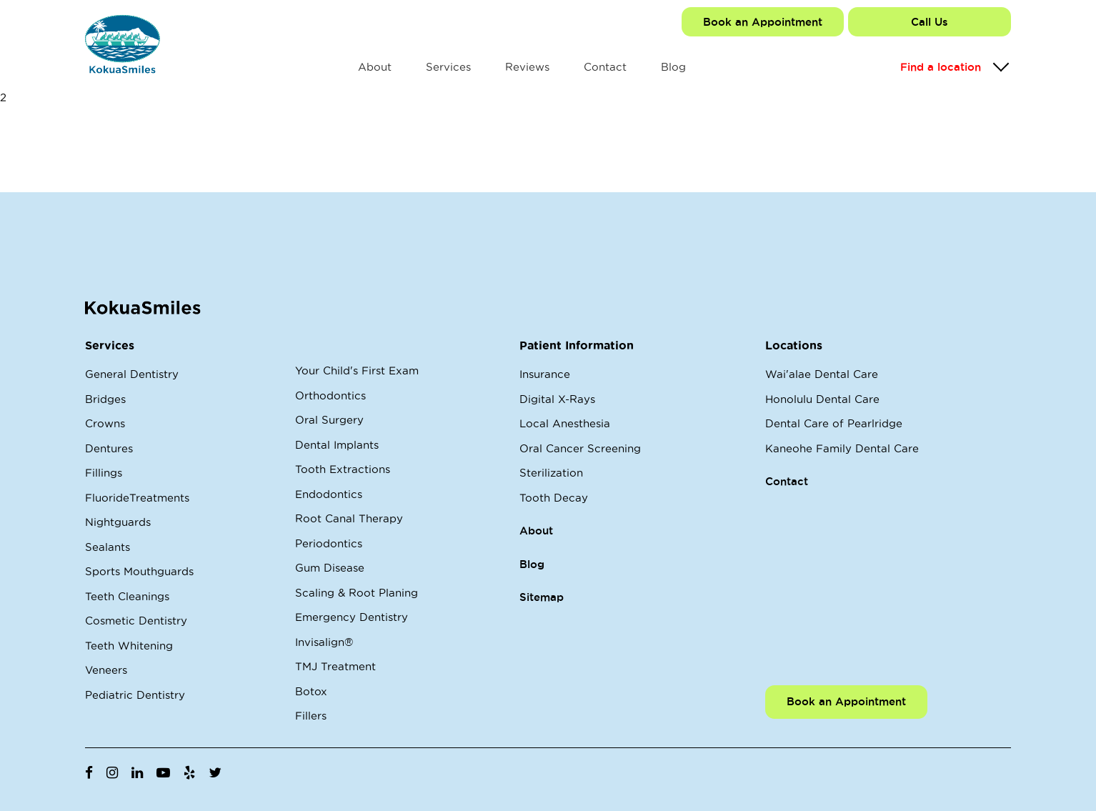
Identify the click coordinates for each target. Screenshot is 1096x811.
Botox (311, 691)
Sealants (107, 547)
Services (448, 67)
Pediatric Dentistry (135, 695)
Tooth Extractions (342, 469)
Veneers (106, 670)
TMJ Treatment (335, 666)
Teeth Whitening (129, 646)
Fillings (103, 473)
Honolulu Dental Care (822, 399)
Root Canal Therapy (349, 518)
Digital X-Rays (557, 399)
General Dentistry (132, 374)
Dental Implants (337, 445)
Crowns (105, 423)
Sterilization (551, 473)
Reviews (527, 67)
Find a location (940, 67)
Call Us (929, 22)
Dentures (109, 448)
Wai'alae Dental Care (821, 374)
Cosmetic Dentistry (136, 621)
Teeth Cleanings (127, 596)
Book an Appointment (762, 22)
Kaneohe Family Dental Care (842, 448)
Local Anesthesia (564, 423)
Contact (605, 67)
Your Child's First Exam (357, 370)
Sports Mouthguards (139, 571)
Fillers (311, 716)
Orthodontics (330, 395)
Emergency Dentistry (351, 617)
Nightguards (118, 522)
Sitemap (541, 597)
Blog (673, 67)
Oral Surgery (329, 420)
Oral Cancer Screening (580, 448)
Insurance (544, 374)
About (375, 67)
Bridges (105, 399)
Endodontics (328, 494)
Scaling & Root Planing (356, 593)
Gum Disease (329, 568)
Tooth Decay (553, 498)
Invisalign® (324, 642)
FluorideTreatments (137, 498)
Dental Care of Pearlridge (833, 423)
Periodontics (328, 543)
